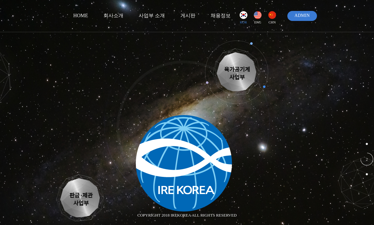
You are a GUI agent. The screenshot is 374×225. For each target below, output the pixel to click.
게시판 (187, 15)
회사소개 (113, 15)
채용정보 (221, 15)
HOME (80, 15)
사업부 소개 (152, 15)
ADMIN (302, 15)
